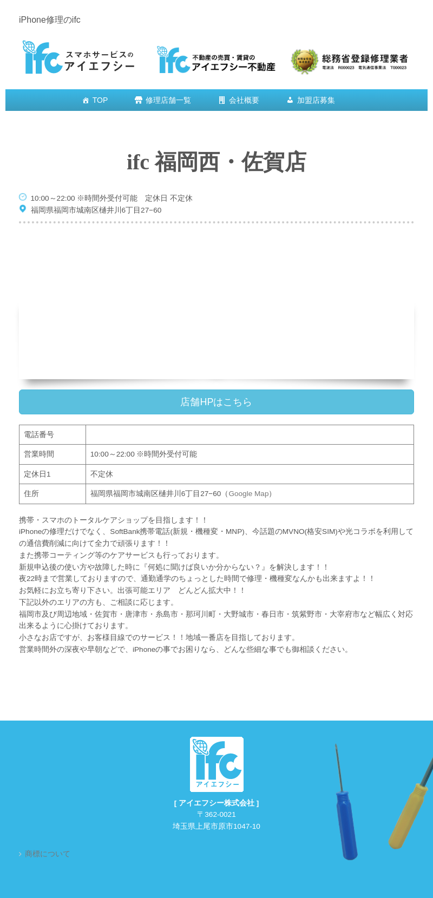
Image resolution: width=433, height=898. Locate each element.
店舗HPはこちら (216, 402)
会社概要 (244, 100)
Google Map (248, 494)
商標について (47, 854)
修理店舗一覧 (168, 100)
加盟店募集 (316, 100)
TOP (100, 100)
